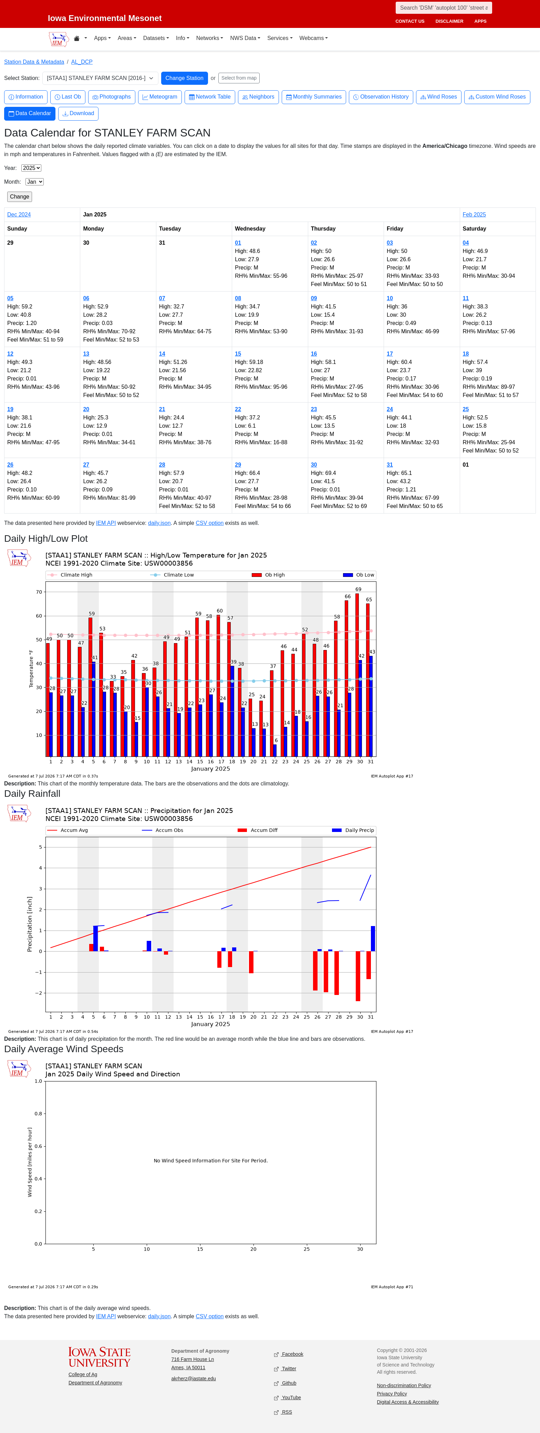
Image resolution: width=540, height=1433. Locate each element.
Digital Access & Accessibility (408, 1402)
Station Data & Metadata (34, 62)
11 (466, 298)
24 (390, 409)
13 (86, 354)
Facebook (288, 1354)
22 (238, 409)
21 (162, 409)
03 (390, 243)
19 (10, 409)
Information (26, 97)
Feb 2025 (474, 214)
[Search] (444, 8)
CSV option (210, 523)
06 (86, 298)
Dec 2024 (19, 214)
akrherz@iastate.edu (194, 1378)
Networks (207, 38)
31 (390, 465)
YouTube (287, 1397)
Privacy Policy (392, 1393)
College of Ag (83, 1374)
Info (180, 38)
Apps (100, 38)
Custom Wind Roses (497, 97)
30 (314, 465)
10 (390, 298)
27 (86, 465)
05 (10, 298)
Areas (125, 38)
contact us (409, 21)
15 (238, 354)
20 (86, 409)
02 (314, 243)
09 (314, 298)
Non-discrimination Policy (404, 1385)
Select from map (239, 78)
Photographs (112, 97)
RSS (283, 1412)
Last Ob (68, 97)
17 (390, 354)
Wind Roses (438, 97)
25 (466, 409)
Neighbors (258, 97)
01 (238, 243)
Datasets (154, 38)
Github (285, 1383)
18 (466, 354)
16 (314, 354)
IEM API (106, 523)
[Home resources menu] (80, 39)
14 (162, 354)
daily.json (159, 523)
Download (78, 113)
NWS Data (243, 38)
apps (481, 21)
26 (10, 465)
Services (277, 38)
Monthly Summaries (314, 97)
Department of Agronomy (95, 1382)
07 (162, 298)
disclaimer (450, 21)
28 (162, 465)
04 (466, 243)
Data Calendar (30, 113)
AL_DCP (82, 62)
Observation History (381, 97)
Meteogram (160, 97)
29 (238, 465)
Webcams (312, 38)
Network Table (210, 97)
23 (314, 409)
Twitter (285, 1368)
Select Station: (22, 78)
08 (238, 298)
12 (10, 354)
